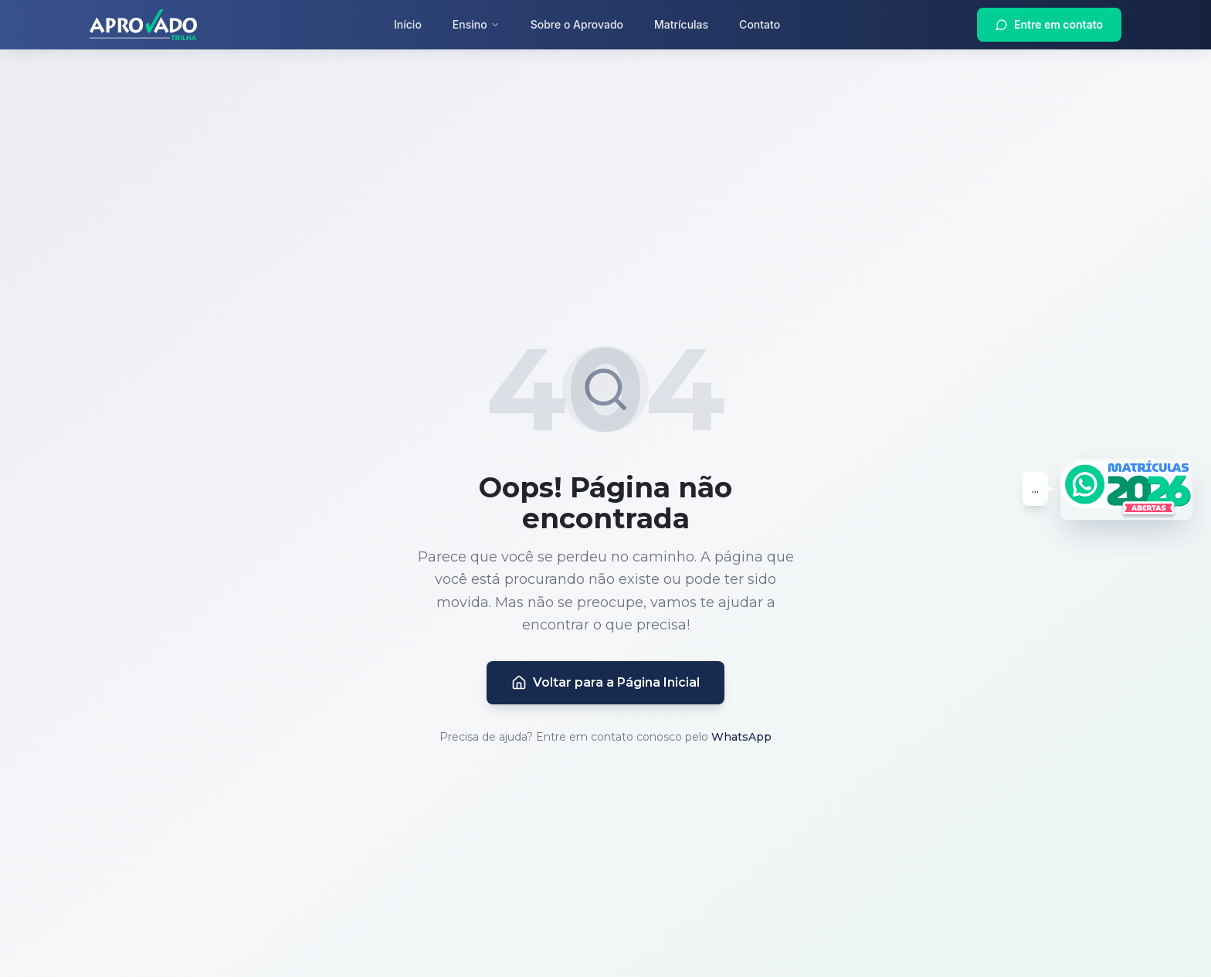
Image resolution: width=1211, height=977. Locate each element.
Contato (759, 24)
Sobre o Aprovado (577, 24)
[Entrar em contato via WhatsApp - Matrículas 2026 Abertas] (1126, 489)
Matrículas (681, 24)
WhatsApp (741, 737)
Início (408, 24)
